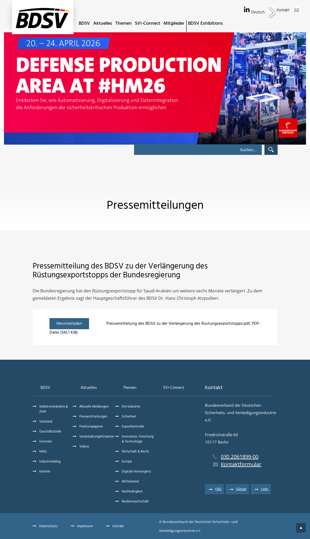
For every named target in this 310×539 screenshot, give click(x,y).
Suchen (271, 149)
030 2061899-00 (235, 456)
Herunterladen (69, 323)
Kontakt (289, 10)
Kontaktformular (237, 464)
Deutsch (263, 12)
